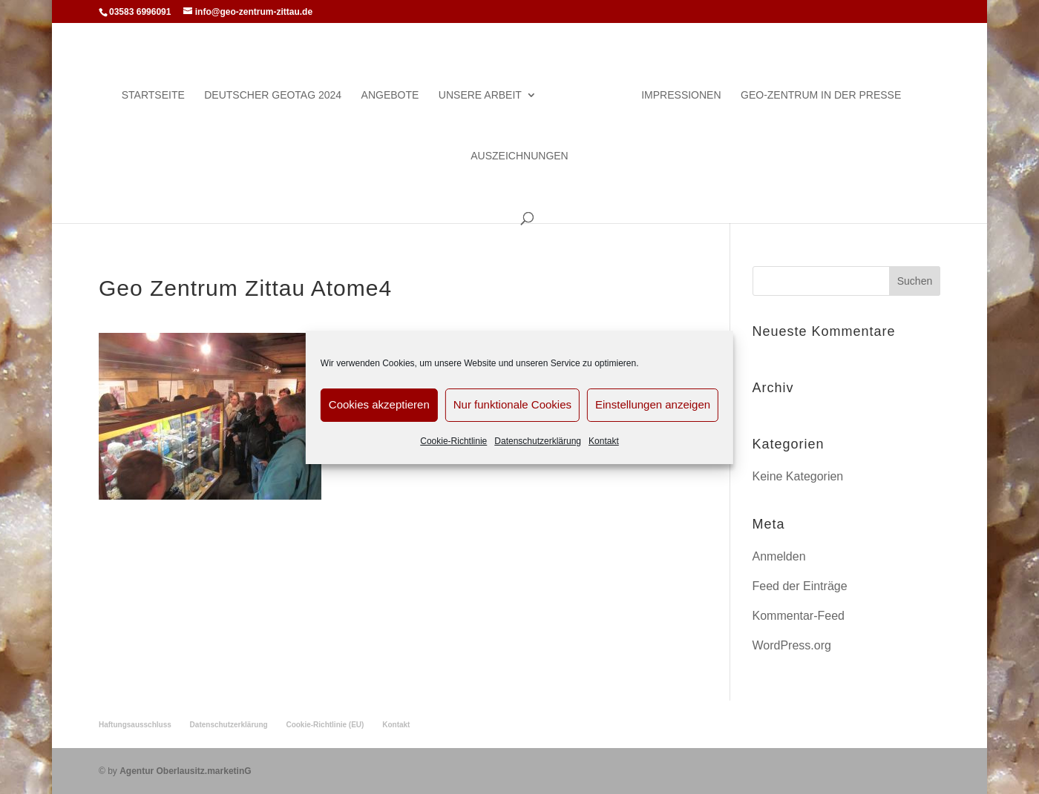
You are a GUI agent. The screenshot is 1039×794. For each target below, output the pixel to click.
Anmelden (779, 556)
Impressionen (681, 95)
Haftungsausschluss (135, 725)
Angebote (390, 95)
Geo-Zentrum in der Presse (821, 95)
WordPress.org (792, 645)
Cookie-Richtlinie (453, 441)
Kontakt (604, 441)
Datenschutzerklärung (537, 441)
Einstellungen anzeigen (652, 404)
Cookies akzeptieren (379, 404)
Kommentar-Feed (799, 615)
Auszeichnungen (519, 156)
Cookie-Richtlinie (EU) (325, 725)
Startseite (153, 95)
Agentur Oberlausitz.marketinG (185, 771)
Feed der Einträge (800, 586)
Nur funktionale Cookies (512, 404)
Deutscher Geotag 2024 (272, 95)
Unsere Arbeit (480, 95)
